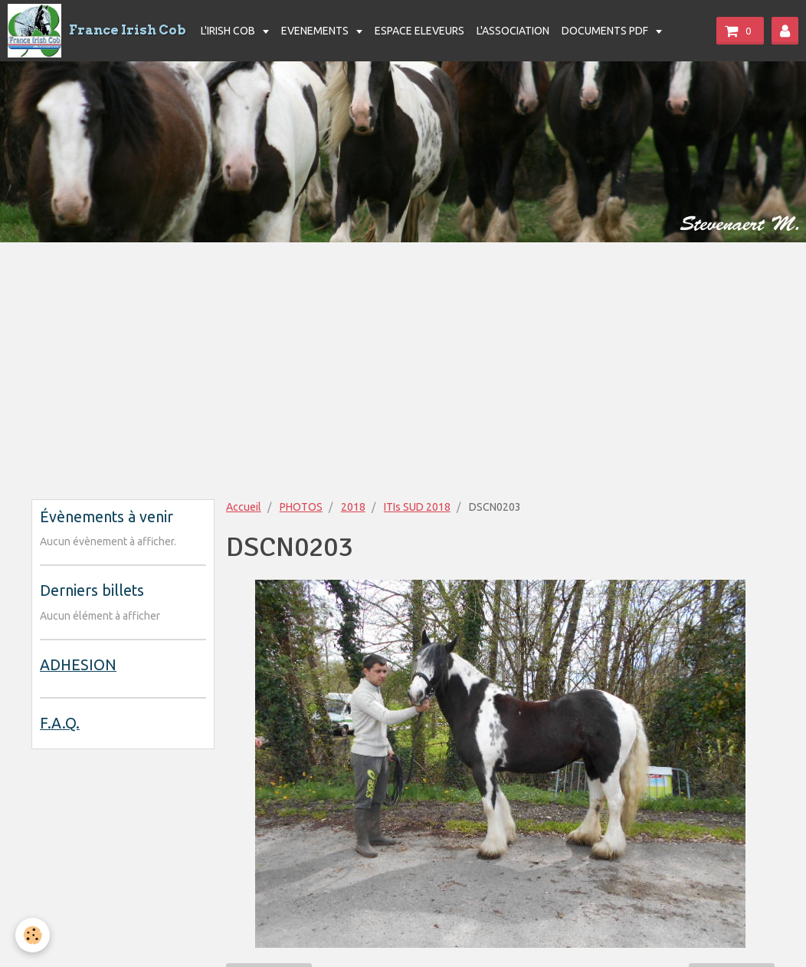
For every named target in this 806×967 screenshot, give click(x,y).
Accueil (243, 507)
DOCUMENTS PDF (606, 31)
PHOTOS (301, 507)
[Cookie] (32, 935)
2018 (353, 507)
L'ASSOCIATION (513, 31)
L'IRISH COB (229, 31)
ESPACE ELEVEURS (419, 31)
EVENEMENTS (316, 31)
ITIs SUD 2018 (417, 507)
